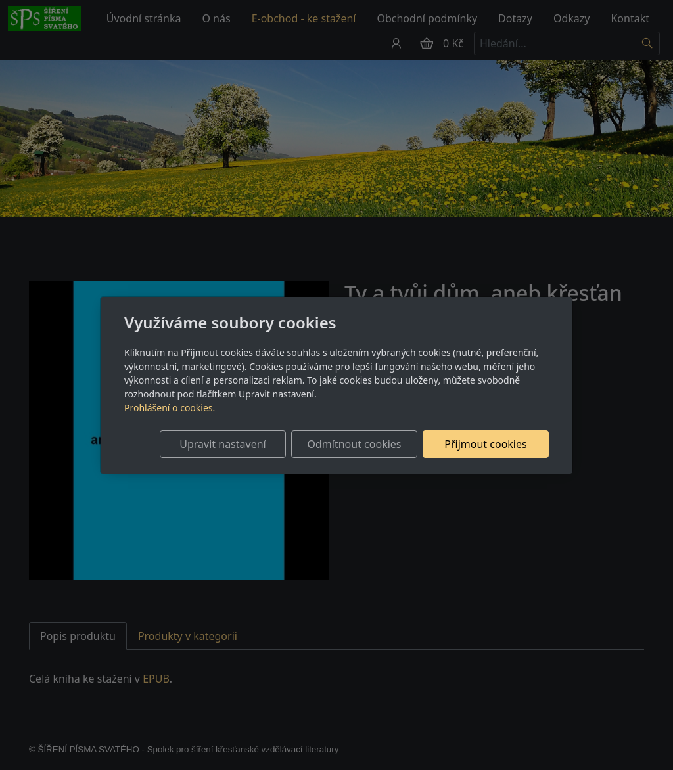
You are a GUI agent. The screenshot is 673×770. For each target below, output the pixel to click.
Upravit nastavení (222, 444)
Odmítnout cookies (355, 444)
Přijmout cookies (485, 444)
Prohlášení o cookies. (169, 407)
